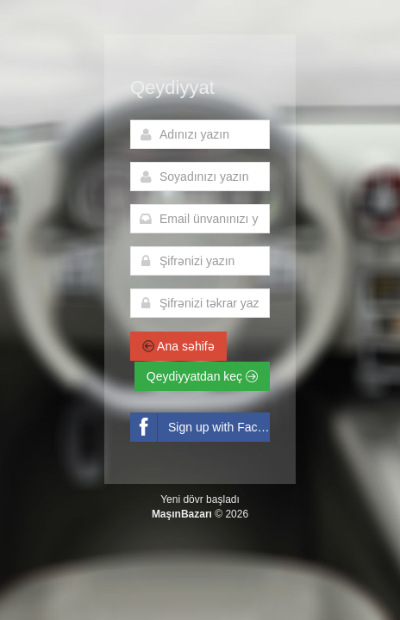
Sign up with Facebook (200, 427)
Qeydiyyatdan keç (202, 376)
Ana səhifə (178, 346)
